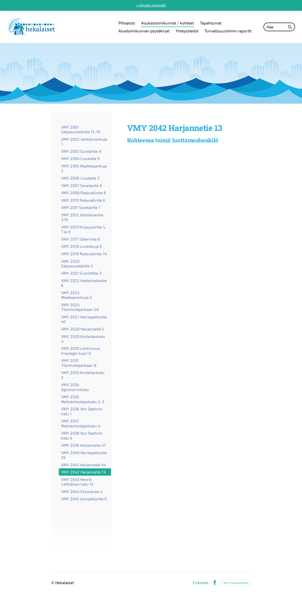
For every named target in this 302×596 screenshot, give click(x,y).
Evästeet (200, 583)
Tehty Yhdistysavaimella (235, 582)
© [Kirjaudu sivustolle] (53, 582)
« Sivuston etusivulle (151, 5)
